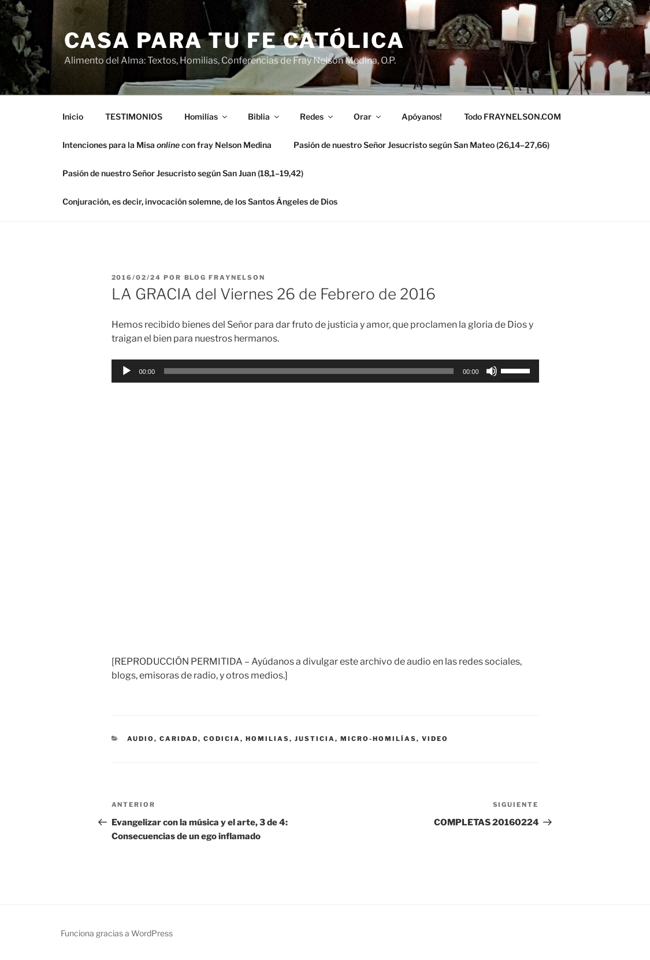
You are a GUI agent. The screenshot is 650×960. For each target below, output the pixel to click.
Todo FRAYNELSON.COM (512, 116)
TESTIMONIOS (133, 116)
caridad (178, 739)
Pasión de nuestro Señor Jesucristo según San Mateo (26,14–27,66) (421, 145)
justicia (315, 739)
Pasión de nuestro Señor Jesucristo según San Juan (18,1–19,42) (182, 173)
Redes (317, 116)
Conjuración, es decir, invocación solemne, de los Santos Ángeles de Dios (199, 201)
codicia (221, 739)
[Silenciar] (491, 371)
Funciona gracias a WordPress (117, 933)
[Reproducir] (126, 371)
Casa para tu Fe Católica (234, 40)
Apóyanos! (422, 116)
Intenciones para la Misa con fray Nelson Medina (167, 145)
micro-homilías (378, 739)
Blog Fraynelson (225, 277)
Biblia (264, 116)
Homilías (206, 116)
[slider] (309, 371)
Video (435, 739)
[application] (325, 371)
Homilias (267, 739)
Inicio (72, 116)
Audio (140, 739)
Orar (368, 116)
